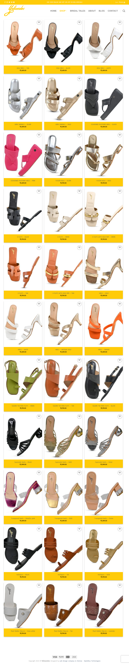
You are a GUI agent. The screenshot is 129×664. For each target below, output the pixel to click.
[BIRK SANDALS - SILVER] (23, 99)
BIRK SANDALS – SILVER (23, 124)
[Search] (124, 10)
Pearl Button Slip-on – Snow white (23, 631)
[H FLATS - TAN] (23, 268)
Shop (63, 11)
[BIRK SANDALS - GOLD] (63, 99)
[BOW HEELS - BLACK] (63, 43)
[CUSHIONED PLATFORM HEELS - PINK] (23, 155)
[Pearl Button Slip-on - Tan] (63, 605)
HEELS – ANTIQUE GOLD (63, 350)
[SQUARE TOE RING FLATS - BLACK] (104, 380)
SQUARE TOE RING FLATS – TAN (63, 406)
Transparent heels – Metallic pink (23, 518)
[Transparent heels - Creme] (104, 493)
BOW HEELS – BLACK (63, 68)
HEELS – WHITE (23, 350)
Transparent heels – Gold (63, 518)
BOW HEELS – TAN (23, 68)
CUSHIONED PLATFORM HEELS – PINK (23, 181)
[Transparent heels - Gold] (63, 493)
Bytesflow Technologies (92, 661)
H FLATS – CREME (63, 237)
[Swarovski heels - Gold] (63, 437)
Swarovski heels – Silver (103, 462)
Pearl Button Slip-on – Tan (63, 631)
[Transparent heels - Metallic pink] (23, 493)
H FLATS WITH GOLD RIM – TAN (63, 293)
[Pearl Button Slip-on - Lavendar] (104, 605)
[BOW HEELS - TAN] (23, 43)
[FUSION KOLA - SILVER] (63, 155)
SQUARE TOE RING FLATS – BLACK (103, 406)
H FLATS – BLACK (23, 237)
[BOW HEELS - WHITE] (104, 43)
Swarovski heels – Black (23, 462)
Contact (113, 11)
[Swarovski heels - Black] (23, 437)
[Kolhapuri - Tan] (63, 549)
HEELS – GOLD (104, 293)
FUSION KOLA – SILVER (63, 181)
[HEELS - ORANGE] (104, 324)
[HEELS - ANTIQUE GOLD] (63, 324)
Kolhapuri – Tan (63, 575)
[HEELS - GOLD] (104, 268)
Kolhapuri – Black (23, 575)
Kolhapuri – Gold (104, 575)
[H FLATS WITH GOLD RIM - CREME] (104, 211)
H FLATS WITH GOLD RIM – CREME (103, 237)
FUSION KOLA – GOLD (104, 181)
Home (53, 11)
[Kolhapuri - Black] (23, 549)
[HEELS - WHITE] (23, 324)
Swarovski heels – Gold (63, 462)
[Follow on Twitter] (9, 2)
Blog (102, 11)
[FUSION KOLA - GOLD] (104, 155)
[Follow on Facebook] (5, 2)
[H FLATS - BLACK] (23, 211)
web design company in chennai (71, 661)
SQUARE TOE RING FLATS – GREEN (23, 406)
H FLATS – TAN (23, 293)
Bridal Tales (77, 11)
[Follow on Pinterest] (14, 2)
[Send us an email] (11, 2)
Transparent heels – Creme (103, 518)
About (92, 11)
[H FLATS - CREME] (63, 211)
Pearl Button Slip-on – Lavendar (104, 631)
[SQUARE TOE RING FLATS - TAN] (63, 380)
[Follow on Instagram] (7, 2)
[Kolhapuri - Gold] (104, 549)
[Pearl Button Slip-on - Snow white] (23, 605)
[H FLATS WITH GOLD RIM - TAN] (63, 268)
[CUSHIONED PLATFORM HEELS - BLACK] (104, 99)
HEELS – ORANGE (103, 350)
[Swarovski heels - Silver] (104, 437)
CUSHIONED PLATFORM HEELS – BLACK (104, 124)
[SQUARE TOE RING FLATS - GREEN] (23, 380)
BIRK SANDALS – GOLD (63, 124)
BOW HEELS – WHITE (104, 68)
